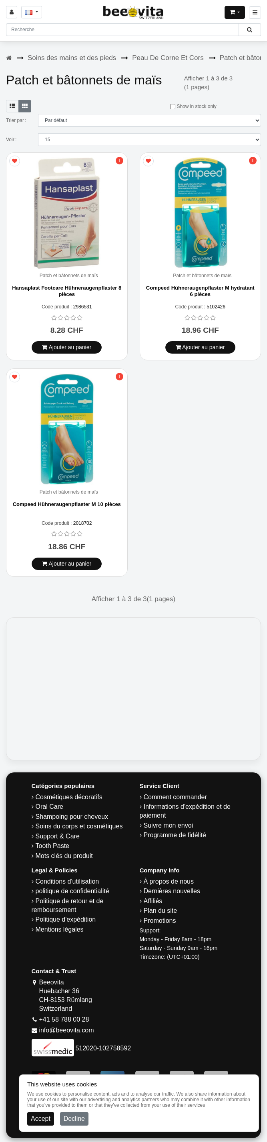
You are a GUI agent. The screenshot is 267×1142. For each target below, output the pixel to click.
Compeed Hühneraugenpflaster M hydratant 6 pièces (200, 291)
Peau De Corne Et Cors (168, 58)
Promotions (160, 920)
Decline (74, 1118)
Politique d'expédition (66, 919)
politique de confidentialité (72, 891)
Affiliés (153, 901)
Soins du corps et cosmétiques (79, 826)
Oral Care (49, 806)
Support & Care (58, 836)
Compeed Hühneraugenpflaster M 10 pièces (67, 504)
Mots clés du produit (64, 855)
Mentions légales (60, 929)
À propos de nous (169, 881)
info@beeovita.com (66, 1030)
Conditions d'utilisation (67, 881)
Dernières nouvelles (172, 891)
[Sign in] (11, 12)
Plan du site (160, 910)
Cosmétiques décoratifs (69, 797)
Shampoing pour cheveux (72, 816)
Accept (40, 1118)
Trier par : (16, 120)
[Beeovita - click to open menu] (255, 12)
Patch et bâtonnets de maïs (69, 275)
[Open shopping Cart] (235, 12)
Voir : (11, 139)
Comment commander (175, 797)
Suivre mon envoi (168, 825)
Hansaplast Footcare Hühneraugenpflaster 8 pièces (66, 291)
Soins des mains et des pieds (72, 58)
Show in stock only (193, 106)
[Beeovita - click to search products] (250, 29)
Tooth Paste (53, 845)
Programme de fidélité (175, 835)
